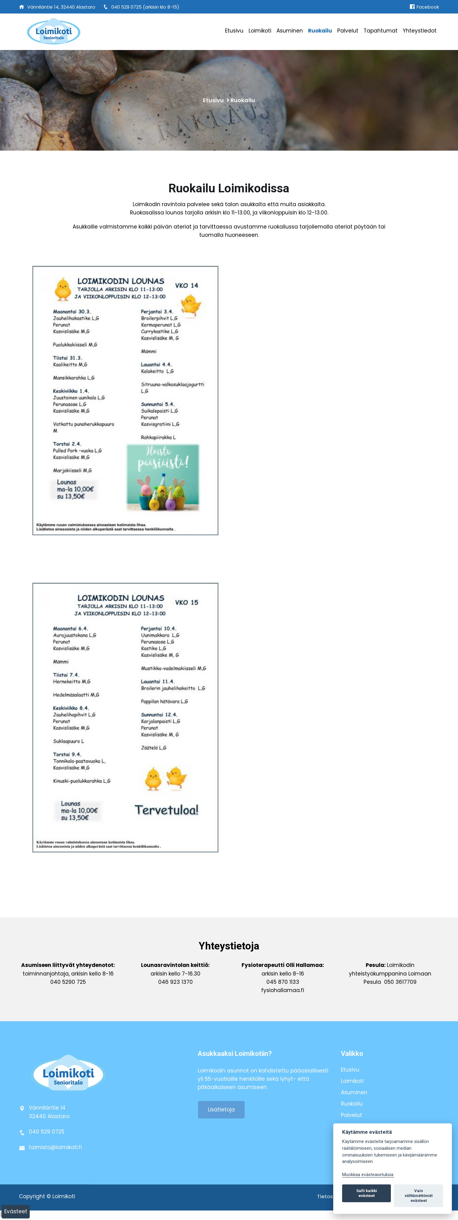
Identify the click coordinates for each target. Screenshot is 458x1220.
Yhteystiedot (420, 30)
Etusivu (234, 30)
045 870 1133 (282, 983)
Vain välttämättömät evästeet (419, 1195)
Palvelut (347, 30)
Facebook (424, 7)
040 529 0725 (46, 1133)
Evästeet (15, 1211)
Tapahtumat (381, 30)
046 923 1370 (175, 983)
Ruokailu (320, 30)
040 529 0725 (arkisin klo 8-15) (141, 7)
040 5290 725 (68, 983)
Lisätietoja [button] (221, 1110)
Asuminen (290, 30)
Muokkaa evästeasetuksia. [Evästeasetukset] (368, 1174)
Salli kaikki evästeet (366, 1193)
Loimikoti (260, 30)
